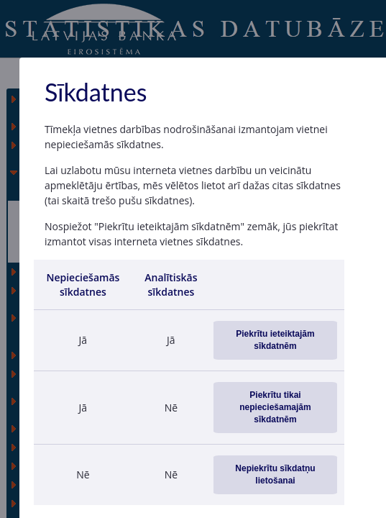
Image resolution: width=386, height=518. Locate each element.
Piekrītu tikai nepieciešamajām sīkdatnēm (275, 407)
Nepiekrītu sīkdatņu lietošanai (275, 474)
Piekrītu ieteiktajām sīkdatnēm (275, 340)
